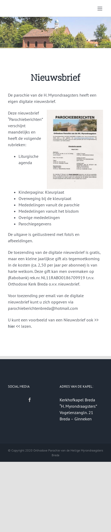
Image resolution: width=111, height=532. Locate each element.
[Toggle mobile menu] (100, 8)
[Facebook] (30, 400)
